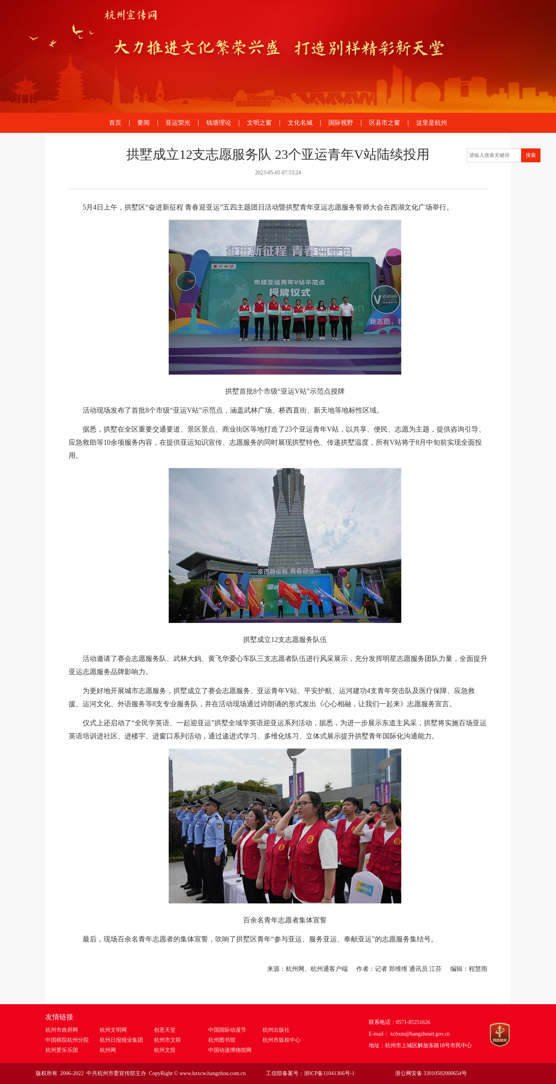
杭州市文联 (167, 1040)
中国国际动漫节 (227, 1030)
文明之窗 (259, 123)
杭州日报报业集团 (121, 1040)
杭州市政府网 (61, 1030)
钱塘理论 (218, 123)
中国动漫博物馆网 (230, 1050)
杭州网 (108, 1050)
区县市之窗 (384, 123)
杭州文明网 (113, 1030)
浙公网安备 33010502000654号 (431, 1073)
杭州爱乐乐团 (61, 1050)
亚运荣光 (178, 123)
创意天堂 (165, 1030)
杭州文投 (165, 1050)
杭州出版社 (276, 1030)
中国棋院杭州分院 (67, 1040)
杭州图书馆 (221, 1040)
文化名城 (300, 123)
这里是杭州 (431, 123)
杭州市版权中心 (281, 1040)
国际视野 (340, 123)
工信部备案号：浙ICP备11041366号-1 (310, 1073)
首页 (115, 123)
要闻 (143, 123)
